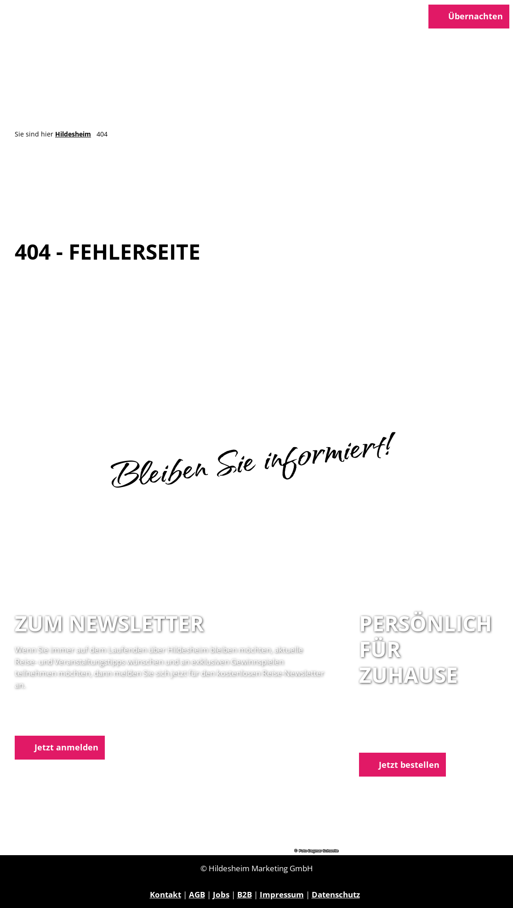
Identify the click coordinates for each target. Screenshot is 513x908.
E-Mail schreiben (390, 739)
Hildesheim (73, 134)
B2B (244, 894)
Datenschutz (336, 894)
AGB (197, 894)
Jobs (221, 894)
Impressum (282, 894)
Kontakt (165, 894)
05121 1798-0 (400, 727)
